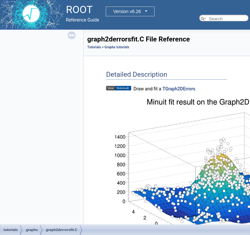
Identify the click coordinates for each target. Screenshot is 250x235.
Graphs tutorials (117, 47)
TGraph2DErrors (178, 88)
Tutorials (94, 47)
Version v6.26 (127, 11)
